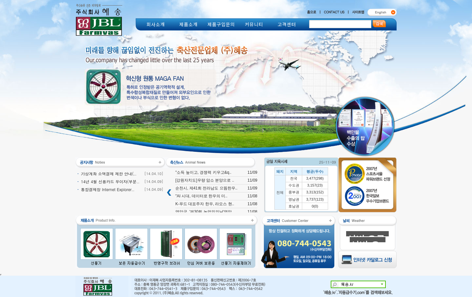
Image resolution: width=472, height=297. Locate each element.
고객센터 (287, 24)
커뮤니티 (254, 24)
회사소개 (156, 24)
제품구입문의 (221, 24)
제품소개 (188, 24)
